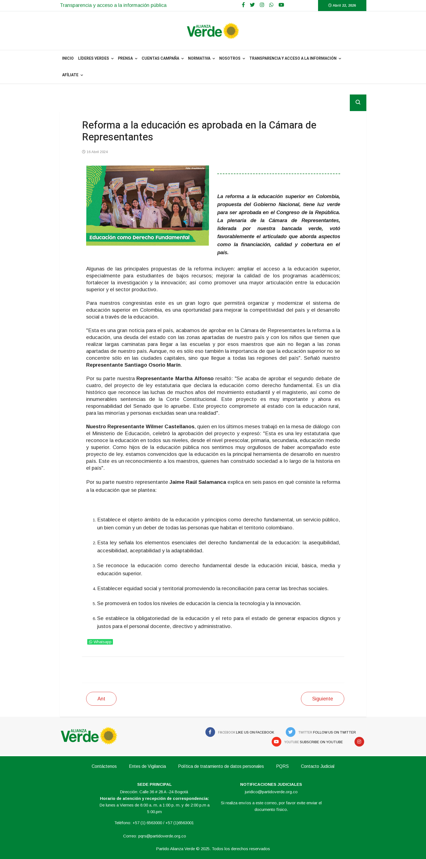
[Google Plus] (262, 5)
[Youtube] (281, 5)
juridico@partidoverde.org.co (271, 791)
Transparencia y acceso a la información (293, 58)
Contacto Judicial (317, 766)
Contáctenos (104, 766)
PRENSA (125, 58)
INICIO (68, 58)
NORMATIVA (199, 58)
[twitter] (252, 5)
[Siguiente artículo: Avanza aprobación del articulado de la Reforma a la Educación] (322, 699)
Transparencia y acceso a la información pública (113, 5)
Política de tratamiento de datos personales (221, 766)
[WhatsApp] (271, 5)
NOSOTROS (229, 58)
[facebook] (243, 5)
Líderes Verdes (93, 58)
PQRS (282, 766)
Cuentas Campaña (160, 58)
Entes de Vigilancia (147, 766)
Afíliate (70, 75)
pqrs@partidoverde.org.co (162, 836)
